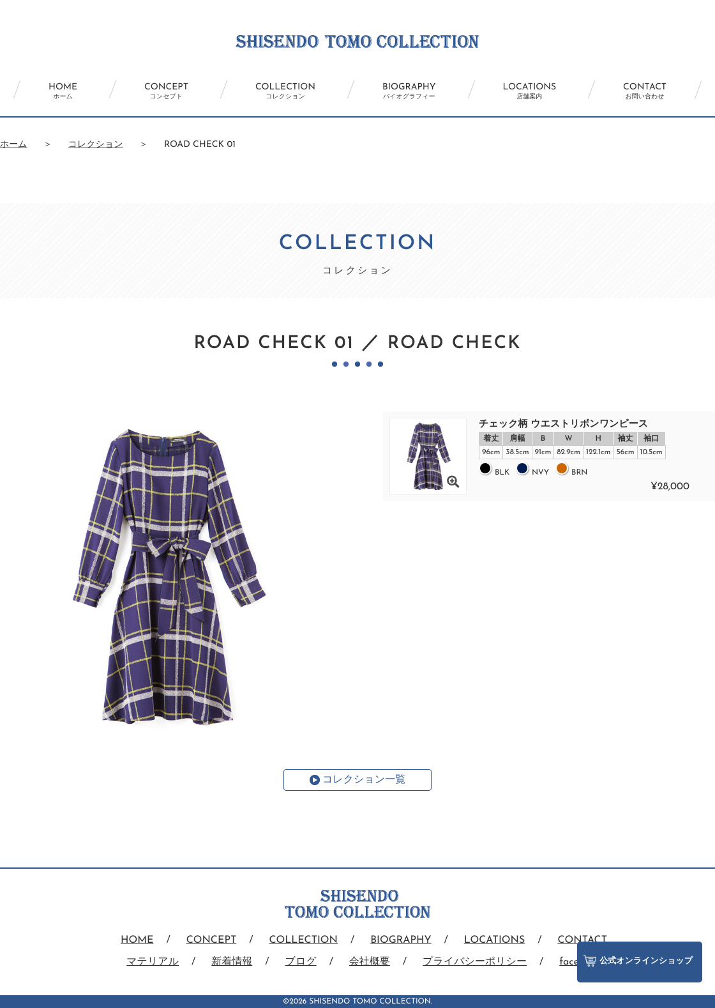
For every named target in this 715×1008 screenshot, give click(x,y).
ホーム (13, 144)
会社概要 (369, 962)
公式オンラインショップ (638, 960)
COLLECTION (285, 91)
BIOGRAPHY (408, 91)
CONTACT (644, 91)
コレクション (95, 144)
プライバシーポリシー (475, 962)
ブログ (301, 962)
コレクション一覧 (363, 780)
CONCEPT (166, 91)
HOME (63, 91)
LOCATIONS (530, 91)
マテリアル (152, 962)
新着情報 (231, 962)
